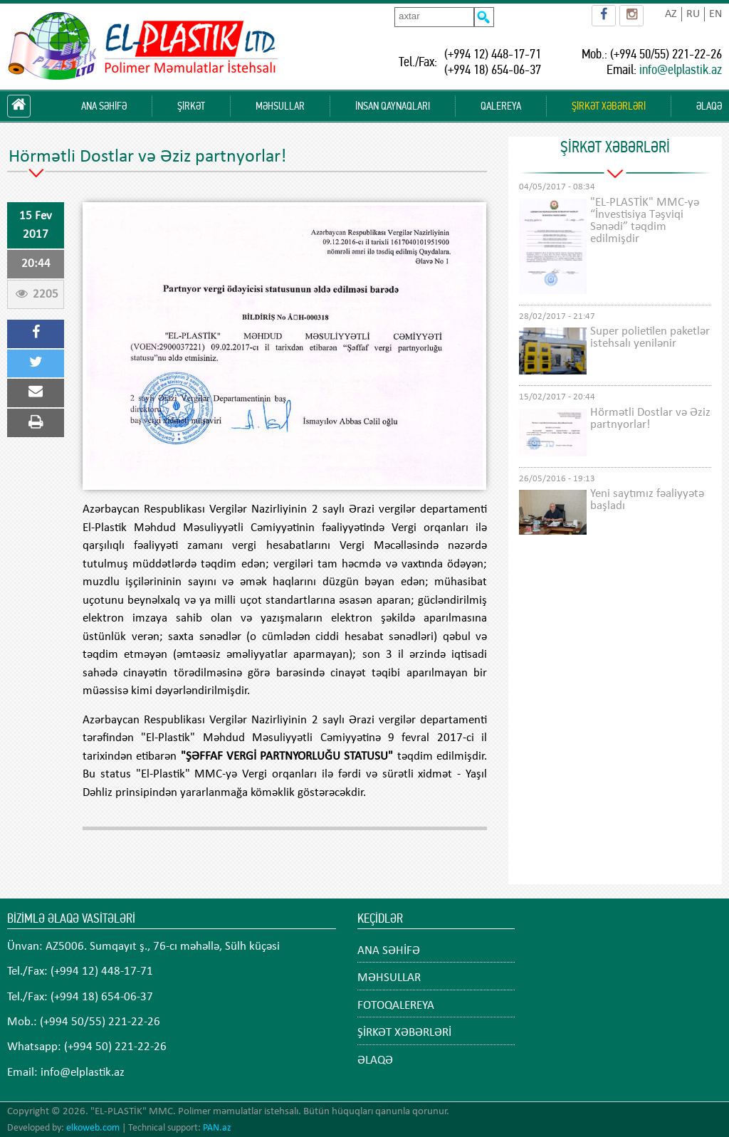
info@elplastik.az (680, 69)
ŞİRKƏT (191, 106)
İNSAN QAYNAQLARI (392, 106)
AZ (671, 14)
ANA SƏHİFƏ (104, 106)
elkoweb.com (93, 1128)
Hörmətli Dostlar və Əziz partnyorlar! (650, 419)
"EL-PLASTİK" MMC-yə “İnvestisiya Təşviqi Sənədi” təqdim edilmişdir (644, 221)
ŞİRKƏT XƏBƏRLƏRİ (609, 106)
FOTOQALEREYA (395, 1006)
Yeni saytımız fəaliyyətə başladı (647, 500)
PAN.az (217, 1128)
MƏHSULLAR (280, 106)
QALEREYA (501, 106)
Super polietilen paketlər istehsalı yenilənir (650, 337)
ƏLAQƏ (709, 106)
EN (715, 14)
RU (693, 14)
